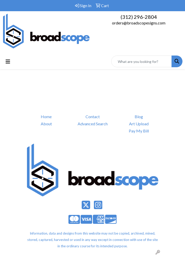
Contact (93, 116)
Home (46, 116)
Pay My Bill (139, 130)
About (46, 123)
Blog (139, 116)
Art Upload (139, 123)
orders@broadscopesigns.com (138, 22)
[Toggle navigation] (8, 61)
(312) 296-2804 (139, 17)
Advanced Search (93, 123)
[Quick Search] (141, 61)
